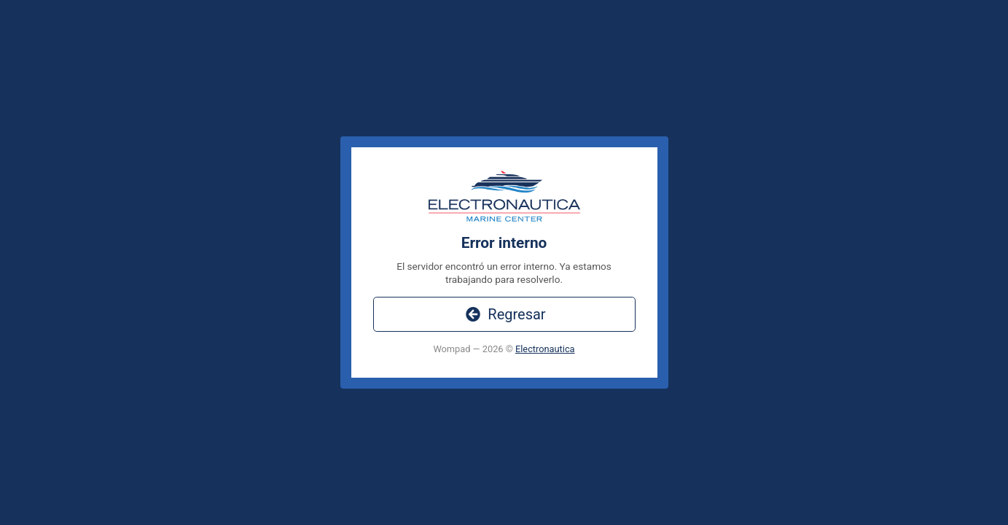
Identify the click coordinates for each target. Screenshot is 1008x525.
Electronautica (545, 348)
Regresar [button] (503, 314)
